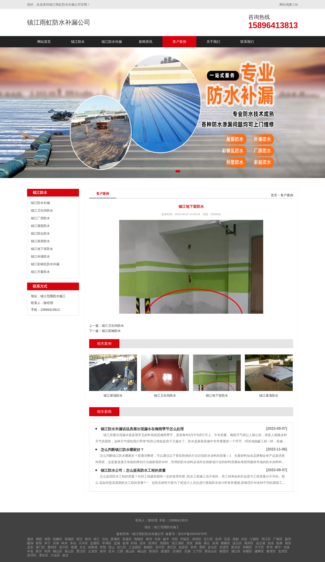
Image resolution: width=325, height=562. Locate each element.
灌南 (198, 543)
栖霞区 (224, 551)
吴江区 (121, 547)
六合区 (55, 555)
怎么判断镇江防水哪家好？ (122, 450)
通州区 (52, 547)
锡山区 (142, 551)
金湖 (125, 543)
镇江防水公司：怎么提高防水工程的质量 (133, 470)
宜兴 (111, 551)
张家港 (93, 547)
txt (296, 4)
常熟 (103, 547)
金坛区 (212, 547)
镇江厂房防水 (40, 218)
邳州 (47, 551)
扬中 (166, 539)
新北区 (236, 547)
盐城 (117, 543)
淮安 (189, 543)
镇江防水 (78, 41)
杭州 (218, 539)
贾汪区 (81, 551)
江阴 (120, 551)
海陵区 (139, 539)
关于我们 (213, 41)
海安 (288, 543)
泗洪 (30, 539)
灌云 (207, 543)
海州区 (249, 543)
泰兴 (88, 539)
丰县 (30, 551)
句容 (157, 539)
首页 (274, 195)
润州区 (196, 539)
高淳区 (32, 555)
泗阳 (39, 539)
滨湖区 (177, 551)
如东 (271, 543)
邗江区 (266, 539)
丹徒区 (185, 539)
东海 (215, 543)
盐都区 (95, 543)
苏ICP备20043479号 (192, 534)
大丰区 (83, 543)
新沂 (39, 551)
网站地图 (285, 4)
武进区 (224, 547)
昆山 (111, 547)
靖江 (96, 539)
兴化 (105, 539)
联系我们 (247, 41)
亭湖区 (106, 543)
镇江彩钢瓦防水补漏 (45, 264)
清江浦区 (178, 543)
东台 (73, 543)
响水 (64, 543)
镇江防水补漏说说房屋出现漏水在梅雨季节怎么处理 (142, 429)
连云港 (260, 543)
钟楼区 (247, 547)
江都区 (254, 539)
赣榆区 (225, 543)
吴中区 (160, 547)
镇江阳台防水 (40, 233)
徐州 (103, 551)
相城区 (148, 547)
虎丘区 (171, 547)
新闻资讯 (145, 41)
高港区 (127, 539)
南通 (74, 547)
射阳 (39, 543)
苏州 (193, 547)
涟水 (142, 543)
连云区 (237, 543)
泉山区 (69, 551)
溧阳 (202, 547)
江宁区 (197, 551)
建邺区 (259, 551)
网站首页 (44, 41)
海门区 (40, 547)
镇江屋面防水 (40, 226)
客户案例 (179, 41)
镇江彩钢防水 (111, 331)
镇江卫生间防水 (42, 210)
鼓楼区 (247, 551)
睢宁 (278, 547)
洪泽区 (153, 543)
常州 (269, 547)
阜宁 (47, 543)
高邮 (235, 539)
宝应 (227, 539)
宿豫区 (57, 539)
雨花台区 (210, 551)
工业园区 (135, 547)
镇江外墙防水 (40, 256)
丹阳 (175, 539)
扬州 (288, 539)
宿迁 (79, 539)
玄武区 (283, 551)
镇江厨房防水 (40, 241)
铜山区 (57, 551)
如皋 (279, 543)
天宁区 (259, 547)
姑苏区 (183, 547)
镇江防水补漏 (112, 41)
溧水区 (43, 555)
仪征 (244, 539)
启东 (30, 547)
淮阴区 (164, 543)
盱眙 (134, 543)
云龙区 (93, 551)
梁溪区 (165, 551)
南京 (65, 555)
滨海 (56, 543)
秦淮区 (271, 551)
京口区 (208, 539)
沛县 (286, 547)
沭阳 (47, 539)
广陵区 (278, 539)
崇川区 (64, 547)
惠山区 (130, 551)
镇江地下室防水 (42, 249)
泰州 (149, 539)
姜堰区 (115, 539)
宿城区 (69, 539)
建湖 (30, 543)
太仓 (82, 547)
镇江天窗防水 (40, 272)
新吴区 (153, 551)
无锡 (187, 551)
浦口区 (236, 551)
